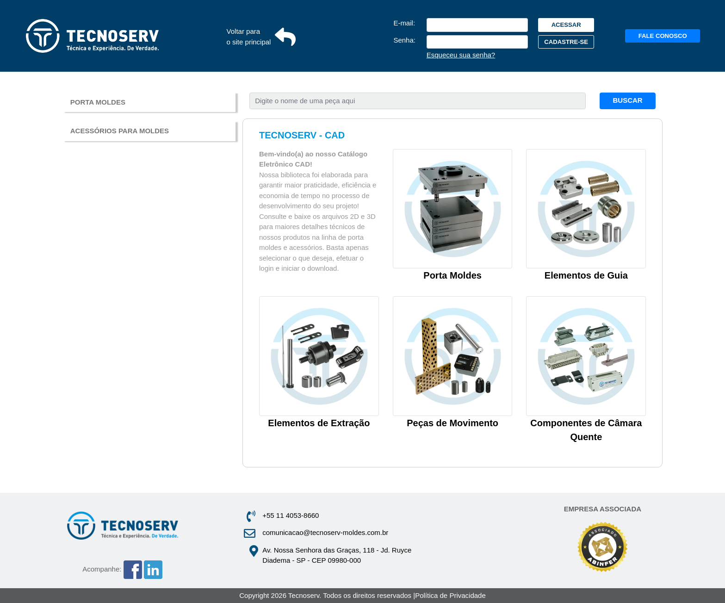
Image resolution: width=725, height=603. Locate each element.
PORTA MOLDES (97, 102)
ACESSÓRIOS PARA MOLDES (119, 131)
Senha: (404, 40)
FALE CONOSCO (662, 35)
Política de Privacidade (450, 595)
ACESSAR (566, 24)
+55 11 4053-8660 (290, 515)
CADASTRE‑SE (566, 41)
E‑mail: (404, 23)
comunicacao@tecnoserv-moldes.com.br (325, 532)
